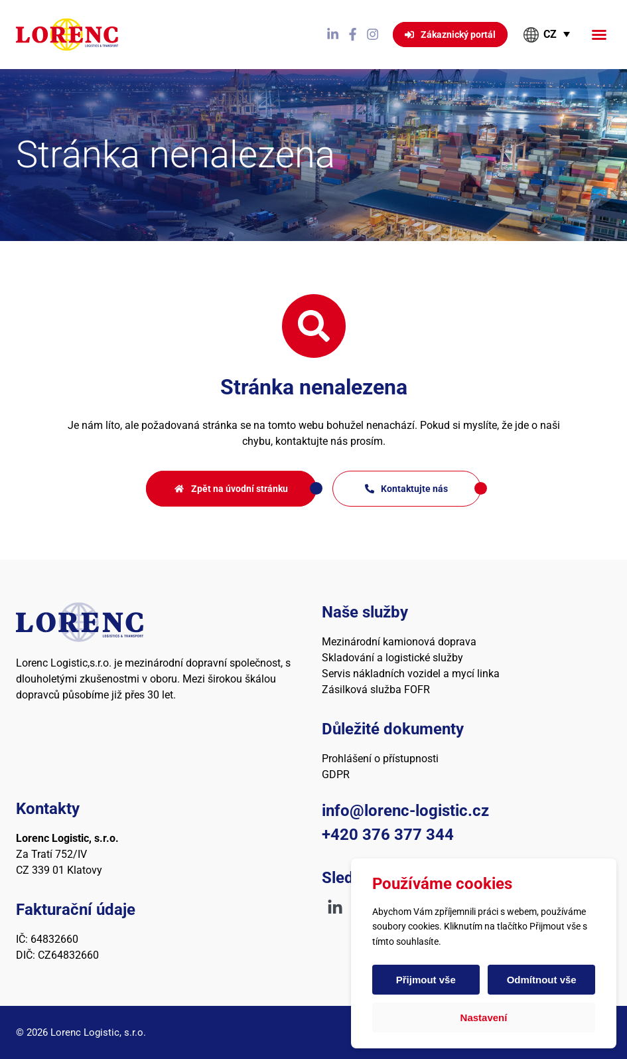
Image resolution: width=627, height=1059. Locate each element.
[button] (599, 34)
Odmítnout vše (541, 979)
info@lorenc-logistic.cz (405, 810)
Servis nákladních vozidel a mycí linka (411, 673)
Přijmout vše (426, 979)
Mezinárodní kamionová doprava (399, 641)
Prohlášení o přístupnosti (380, 758)
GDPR (336, 774)
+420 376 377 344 (388, 834)
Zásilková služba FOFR (376, 689)
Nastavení (484, 1017)
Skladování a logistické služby (392, 657)
